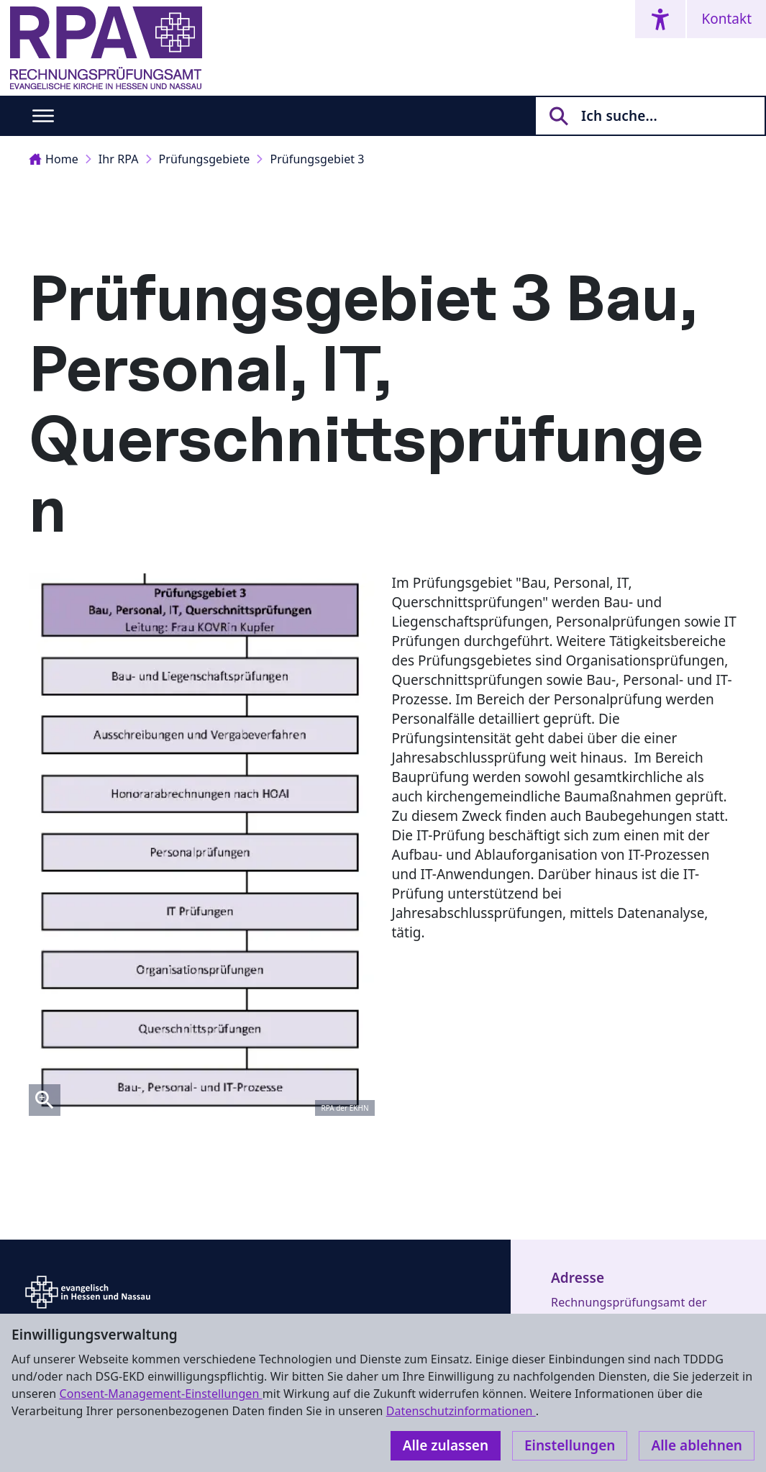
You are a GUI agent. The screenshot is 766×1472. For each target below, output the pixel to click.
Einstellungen (569, 1445)
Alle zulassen (445, 1445)
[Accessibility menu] (660, 19)
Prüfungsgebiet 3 (317, 159)
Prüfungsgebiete (204, 159)
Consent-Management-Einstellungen (160, 1393)
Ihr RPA (119, 159)
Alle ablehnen (696, 1445)
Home (53, 159)
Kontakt (726, 18)
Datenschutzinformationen (461, 1411)
